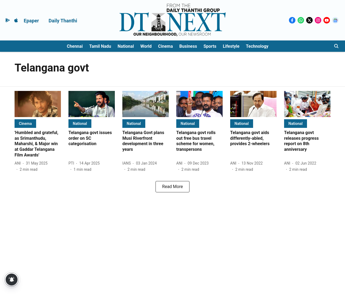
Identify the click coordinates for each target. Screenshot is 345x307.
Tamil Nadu (100, 46)
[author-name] (19, 163)
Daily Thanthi (63, 20)
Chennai (75, 46)
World (146, 46)
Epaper (31, 20)
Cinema (165, 46)
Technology (257, 46)
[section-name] (25, 123)
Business (188, 46)
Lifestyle (231, 46)
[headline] (38, 144)
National (126, 46)
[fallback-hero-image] (38, 104)
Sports (209, 46)
